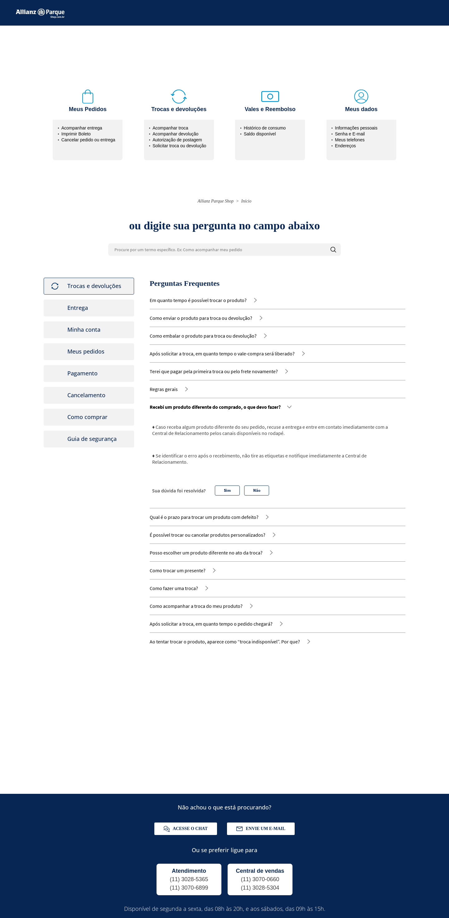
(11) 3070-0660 (260, 875)
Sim (227, 486)
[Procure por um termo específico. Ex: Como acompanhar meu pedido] (224, 246)
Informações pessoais (356, 124)
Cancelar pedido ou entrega (88, 136)
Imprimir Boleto (76, 130)
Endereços (345, 141)
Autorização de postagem (177, 136)
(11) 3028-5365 (189, 875)
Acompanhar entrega (81, 124)
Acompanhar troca (170, 124)
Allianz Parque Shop (216, 197)
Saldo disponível (260, 130)
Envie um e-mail (260, 825)
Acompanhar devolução (175, 130)
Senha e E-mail (350, 130)
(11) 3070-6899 (189, 884)
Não (256, 486)
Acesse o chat (186, 825)
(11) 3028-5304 (260, 884)
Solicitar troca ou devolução (179, 141)
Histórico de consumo (265, 124)
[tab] (89, 282)
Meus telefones (350, 136)
